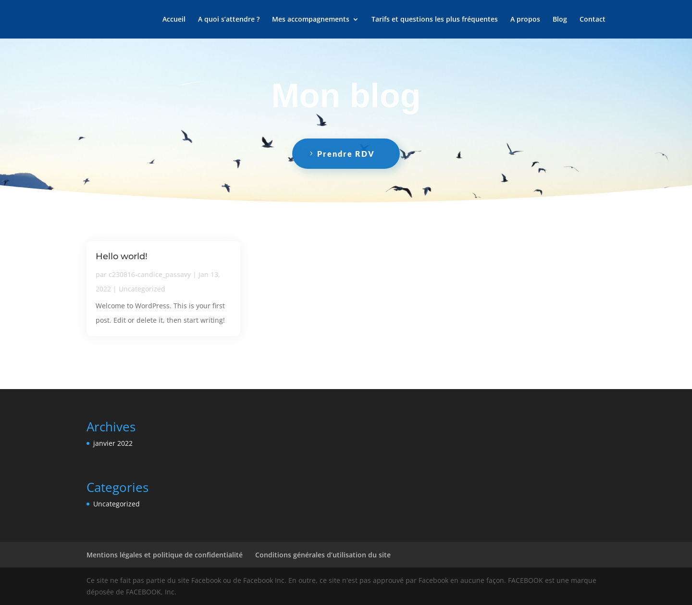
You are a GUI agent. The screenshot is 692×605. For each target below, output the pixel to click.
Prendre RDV (346, 153)
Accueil (173, 20)
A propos (525, 20)
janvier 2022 (113, 443)
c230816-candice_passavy (150, 274)
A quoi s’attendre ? (229, 20)
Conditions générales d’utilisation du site (323, 554)
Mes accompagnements (310, 20)
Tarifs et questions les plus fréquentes (434, 20)
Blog (560, 20)
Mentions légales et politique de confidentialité (164, 554)
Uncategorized (142, 288)
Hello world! (122, 256)
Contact (593, 20)
